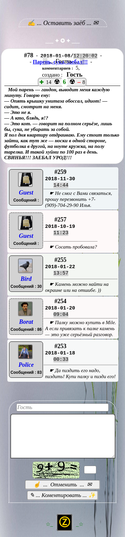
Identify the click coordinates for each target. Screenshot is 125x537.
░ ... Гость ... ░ (63, 61)
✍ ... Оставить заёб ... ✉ (62, 22)
